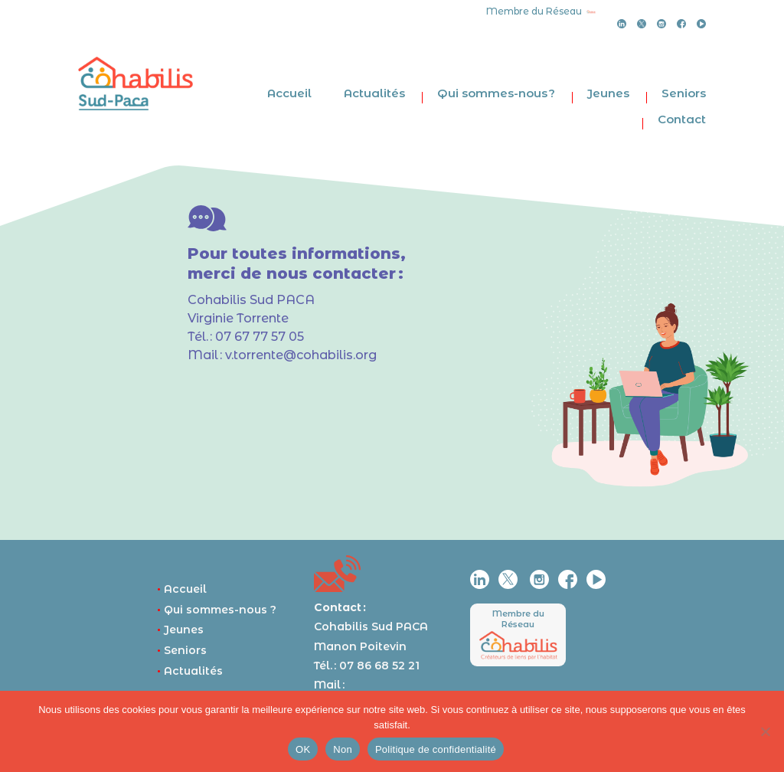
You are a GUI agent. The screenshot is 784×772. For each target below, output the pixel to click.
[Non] (765, 731)
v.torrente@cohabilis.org (301, 355)
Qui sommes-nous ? (496, 93)
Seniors (684, 93)
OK (303, 749)
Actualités (374, 93)
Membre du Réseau (518, 618)
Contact (682, 119)
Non (342, 749)
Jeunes (608, 93)
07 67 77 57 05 (259, 336)
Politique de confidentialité (435, 749)
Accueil (289, 93)
